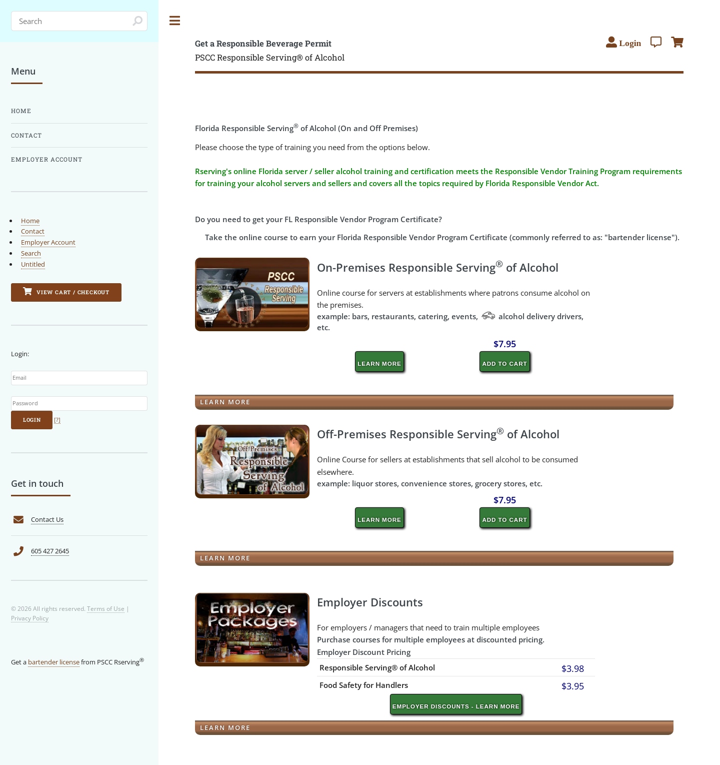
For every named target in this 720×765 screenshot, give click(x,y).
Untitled (33, 264)
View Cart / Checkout (66, 291)
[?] (57, 419)
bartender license (54, 661)
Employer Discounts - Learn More (456, 706)
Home (21, 111)
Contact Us (47, 519)
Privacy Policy (29, 618)
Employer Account (46, 159)
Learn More (380, 363)
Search (31, 253)
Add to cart (504, 363)
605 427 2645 (50, 550)
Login (32, 419)
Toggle (175, 21)
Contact (26, 135)
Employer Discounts (370, 601)
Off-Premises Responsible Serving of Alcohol (438, 433)
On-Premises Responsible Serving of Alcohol (437, 267)
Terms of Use (105, 608)
